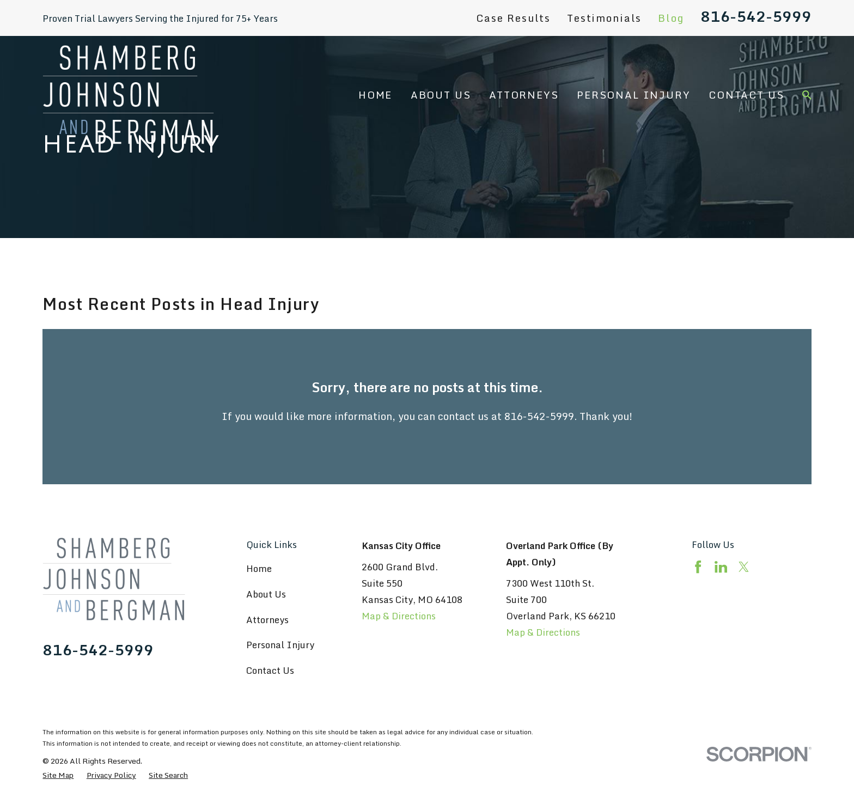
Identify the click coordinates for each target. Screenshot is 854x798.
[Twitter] (743, 567)
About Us (266, 594)
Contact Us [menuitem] (746, 95)
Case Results (513, 18)
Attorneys (267, 619)
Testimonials (604, 18)
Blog (671, 18)
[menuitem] (58, 775)
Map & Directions (399, 615)
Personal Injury (280, 644)
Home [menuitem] (375, 95)
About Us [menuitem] (441, 95)
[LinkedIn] (721, 567)
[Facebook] (698, 567)
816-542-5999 (756, 16)
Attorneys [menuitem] (524, 95)
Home (259, 568)
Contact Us (270, 670)
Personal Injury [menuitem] (634, 95)
